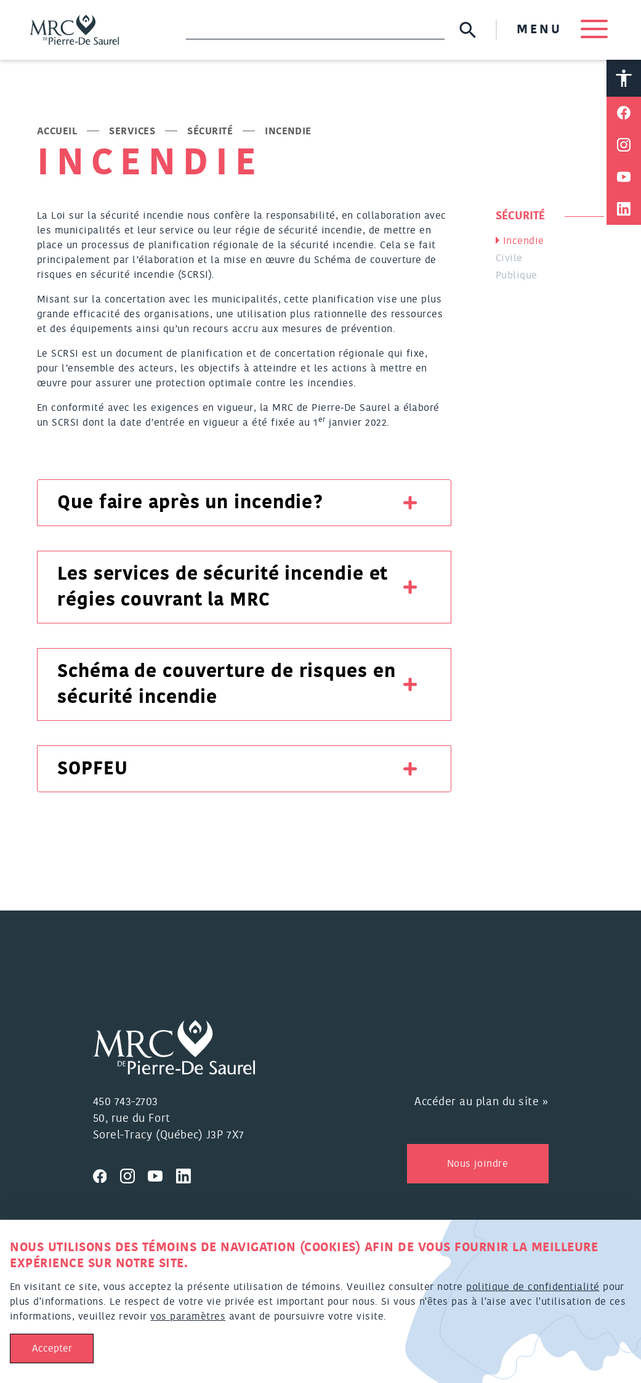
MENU (562, 29)
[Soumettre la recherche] (467, 30)
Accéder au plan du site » (481, 1102)
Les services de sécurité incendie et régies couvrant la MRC (222, 587)
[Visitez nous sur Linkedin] (188, 1174)
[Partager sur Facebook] (624, 113)
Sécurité (210, 131)
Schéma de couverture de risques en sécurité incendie (226, 684)
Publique (517, 275)
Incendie (523, 241)
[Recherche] (315, 29)
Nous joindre (477, 1164)
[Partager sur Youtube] (624, 177)
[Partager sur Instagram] (624, 145)
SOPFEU (92, 769)
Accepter (52, 1348)
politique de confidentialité (532, 1287)
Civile (509, 258)
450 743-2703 (125, 1102)
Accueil (57, 131)
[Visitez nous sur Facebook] (106, 1174)
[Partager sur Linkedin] (624, 209)
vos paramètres (187, 1316)
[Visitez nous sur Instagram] (134, 1174)
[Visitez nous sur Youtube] (162, 1174)
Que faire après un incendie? (190, 502)
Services (132, 131)
